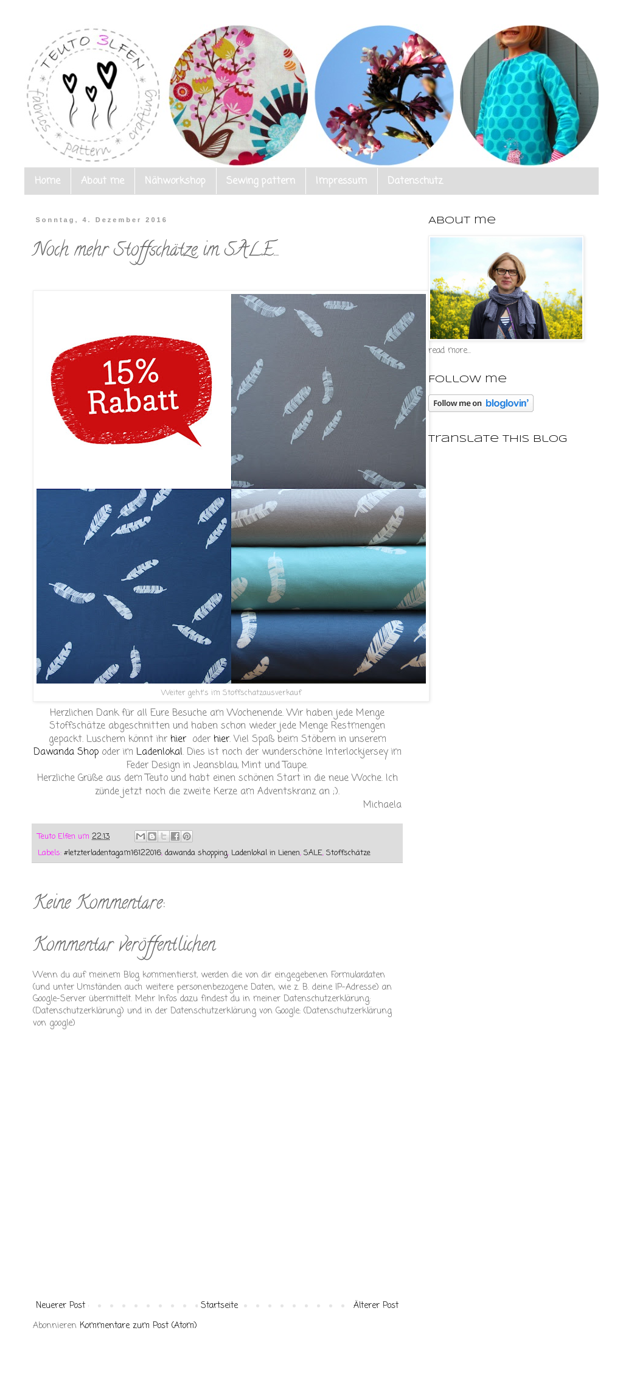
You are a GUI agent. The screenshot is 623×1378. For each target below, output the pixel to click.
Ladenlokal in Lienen (265, 853)
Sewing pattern (260, 181)
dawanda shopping (196, 853)
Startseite (219, 1305)
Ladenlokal (159, 752)
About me (102, 181)
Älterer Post (376, 1305)
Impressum (341, 181)
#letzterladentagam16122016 (112, 853)
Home (47, 181)
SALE (313, 853)
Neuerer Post (60, 1305)
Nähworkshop (175, 181)
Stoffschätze (348, 853)
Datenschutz (415, 181)
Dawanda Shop (66, 752)
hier (179, 739)
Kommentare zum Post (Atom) (138, 1326)
